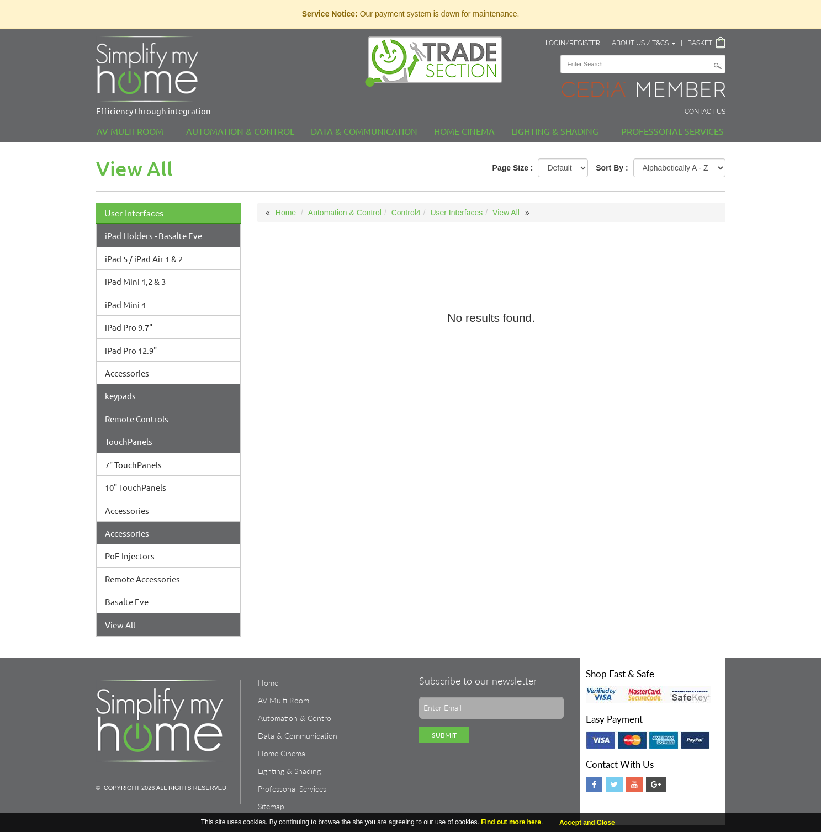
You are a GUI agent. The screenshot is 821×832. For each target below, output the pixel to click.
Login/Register (572, 43)
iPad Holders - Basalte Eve (153, 235)
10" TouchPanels (135, 487)
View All (120, 624)
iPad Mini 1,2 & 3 (135, 281)
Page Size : (512, 167)
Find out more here (511, 822)
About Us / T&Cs (644, 43)
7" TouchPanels (133, 464)
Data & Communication (364, 130)
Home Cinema (464, 130)
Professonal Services (672, 130)
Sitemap (271, 806)
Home (286, 212)
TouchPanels (128, 441)
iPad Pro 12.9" (131, 350)
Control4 (406, 212)
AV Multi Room (130, 130)
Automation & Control (240, 130)
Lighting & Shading (554, 130)
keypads (120, 395)
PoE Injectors (130, 555)
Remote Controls (136, 419)
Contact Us (705, 111)
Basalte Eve (127, 601)
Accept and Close (587, 822)
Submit (444, 735)
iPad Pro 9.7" (128, 327)
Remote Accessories (142, 579)
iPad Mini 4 (125, 304)
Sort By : (612, 167)
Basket (699, 43)
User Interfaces (133, 213)
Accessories (127, 373)
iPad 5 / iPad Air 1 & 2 (144, 258)
